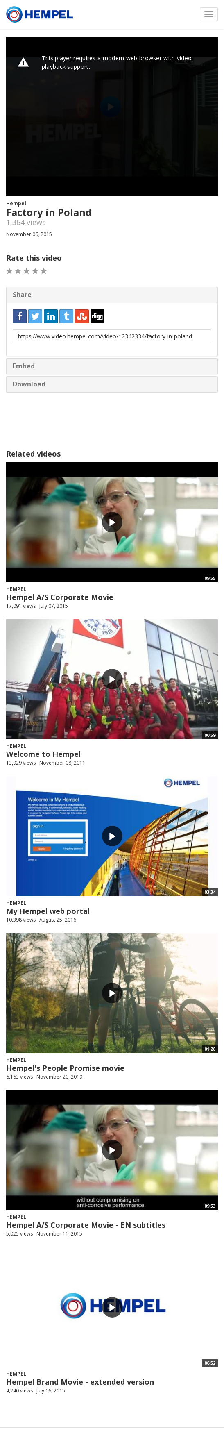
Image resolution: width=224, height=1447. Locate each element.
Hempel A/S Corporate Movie (59, 597)
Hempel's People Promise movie (65, 1068)
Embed (24, 365)
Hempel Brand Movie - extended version (80, 1382)
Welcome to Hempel (43, 754)
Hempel (16, 203)
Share (22, 294)
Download (29, 383)
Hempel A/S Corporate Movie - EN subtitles (85, 1225)
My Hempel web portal (48, 911)
